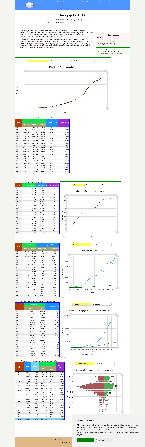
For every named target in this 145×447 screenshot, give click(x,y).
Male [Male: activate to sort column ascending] (25, 124)
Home (43, 2)
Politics (72, 2)
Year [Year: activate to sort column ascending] (18, 123)
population (54, 33)
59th (28, 36)
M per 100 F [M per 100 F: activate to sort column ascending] (63, 123)
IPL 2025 (100, 38)
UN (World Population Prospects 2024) (69, 20)
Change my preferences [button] (103, 440)
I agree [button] (81, 440)
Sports (94, 2)
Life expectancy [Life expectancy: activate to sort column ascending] (29, 185)
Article (109, 2)
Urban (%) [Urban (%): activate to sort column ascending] (52, 306)
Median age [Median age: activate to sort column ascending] (41, 185)
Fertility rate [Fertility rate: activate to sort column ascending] (53, 185)
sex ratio (80, 43)
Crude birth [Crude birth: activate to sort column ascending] (53, 248)
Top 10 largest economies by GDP (108, 44)
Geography (81, 2)
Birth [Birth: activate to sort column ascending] (33, 248)
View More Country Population (111, 53)
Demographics (62, 2)
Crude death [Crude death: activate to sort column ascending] (42, 248)
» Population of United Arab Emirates (108, 51)
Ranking (101, 2)
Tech (88, 2)
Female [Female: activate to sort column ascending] (33, 124)
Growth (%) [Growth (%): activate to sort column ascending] (51, 123)
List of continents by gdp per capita (108, 41)
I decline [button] (89, 440)
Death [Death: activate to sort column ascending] (25, 248)
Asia (68, 33)
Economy (51, 2)
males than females (36, 43)
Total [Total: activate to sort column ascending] (41, 124)
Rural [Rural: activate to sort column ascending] (40, 308)
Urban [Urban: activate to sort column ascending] (29, 308)
